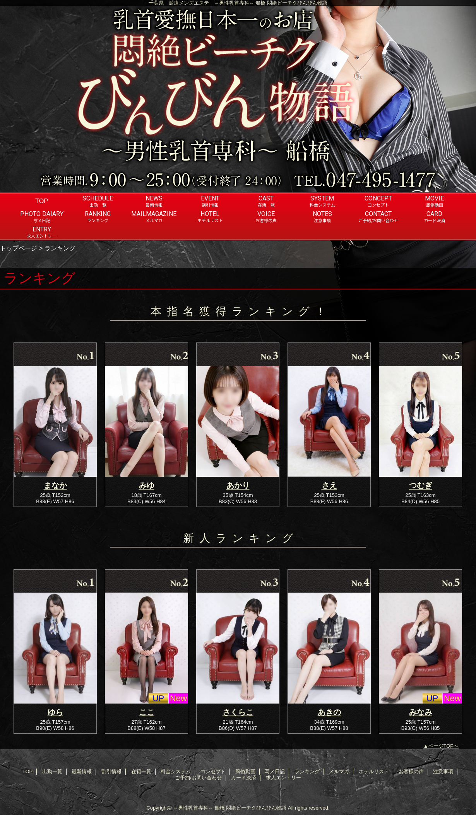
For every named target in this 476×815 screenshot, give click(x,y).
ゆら (55, 712)
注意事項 (443, 771)
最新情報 (82, 771)
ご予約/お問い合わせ (198, 778)
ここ (146, 712)
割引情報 (111, 771)
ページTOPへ (443, 746)
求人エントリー (283, 778)
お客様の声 (411, 771)
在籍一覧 (141, 771)
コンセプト (213, 771)
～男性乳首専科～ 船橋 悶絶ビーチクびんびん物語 (229, 808)
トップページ (18, 248)
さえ (329, 485)
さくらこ (238, 712)
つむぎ (420, 485)
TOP (41, 200)
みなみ (420, 712)
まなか (55, 485)
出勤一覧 (52, 771)
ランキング (307, 771)
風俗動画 (245, 771)
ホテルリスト (374, 771)
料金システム (176, 771)
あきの (329, 712)
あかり (238, 485)
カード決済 (243, 778)
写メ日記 (275, 771)
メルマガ (339, 771)
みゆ (146, 485)
